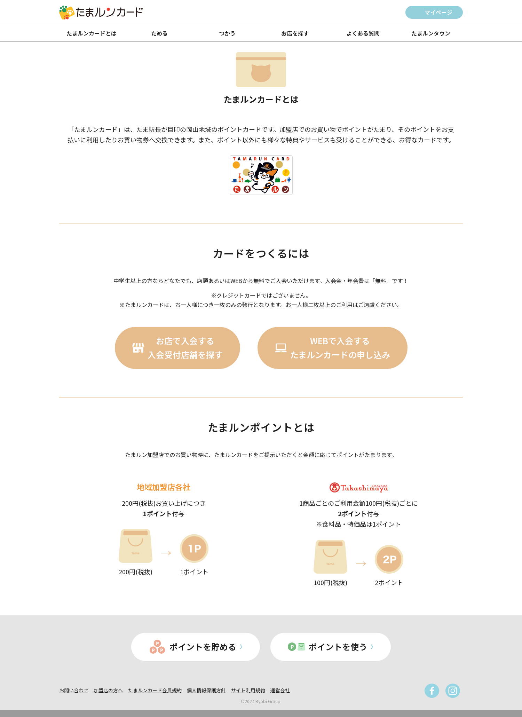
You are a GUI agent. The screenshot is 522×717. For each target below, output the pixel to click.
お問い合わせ (73, 690)
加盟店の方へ (108, 690)
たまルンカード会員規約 (155, 690)
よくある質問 (363, 33)
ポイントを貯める (202, 646)
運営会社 (280, 690)
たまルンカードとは (91, 33)
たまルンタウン (430, 33)
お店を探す (295, 33)
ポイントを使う (338, 646)
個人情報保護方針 (206, 690)
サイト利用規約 (248, 690)
